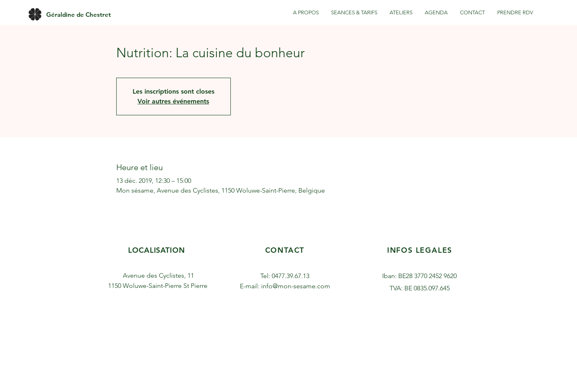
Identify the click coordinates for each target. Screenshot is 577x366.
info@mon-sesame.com (295, 286)
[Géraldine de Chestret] (78, 14)
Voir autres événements (173, 101)
